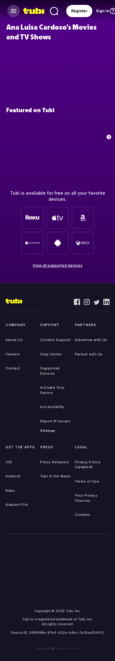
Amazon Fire (17, 504)
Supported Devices (50, 371)
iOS (9, 462)
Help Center (51, 354)
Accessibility (52, 407)
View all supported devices (57, 265)
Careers (13, 354)
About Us (14, 340)
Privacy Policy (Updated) (87, 464)
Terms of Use (87, 481)
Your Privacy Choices (86, 498)
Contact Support (55, 340)
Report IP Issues (55, 421)
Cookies (82, 514)
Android (13, 476)
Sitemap (47, 430)
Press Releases (54, 462)
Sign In (102, 11)
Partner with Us (89, 354)
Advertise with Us (91, 340)
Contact (13, 368)
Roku (10, 490)
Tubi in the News (55, 476)
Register (79, 11)
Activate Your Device (52, 390)
